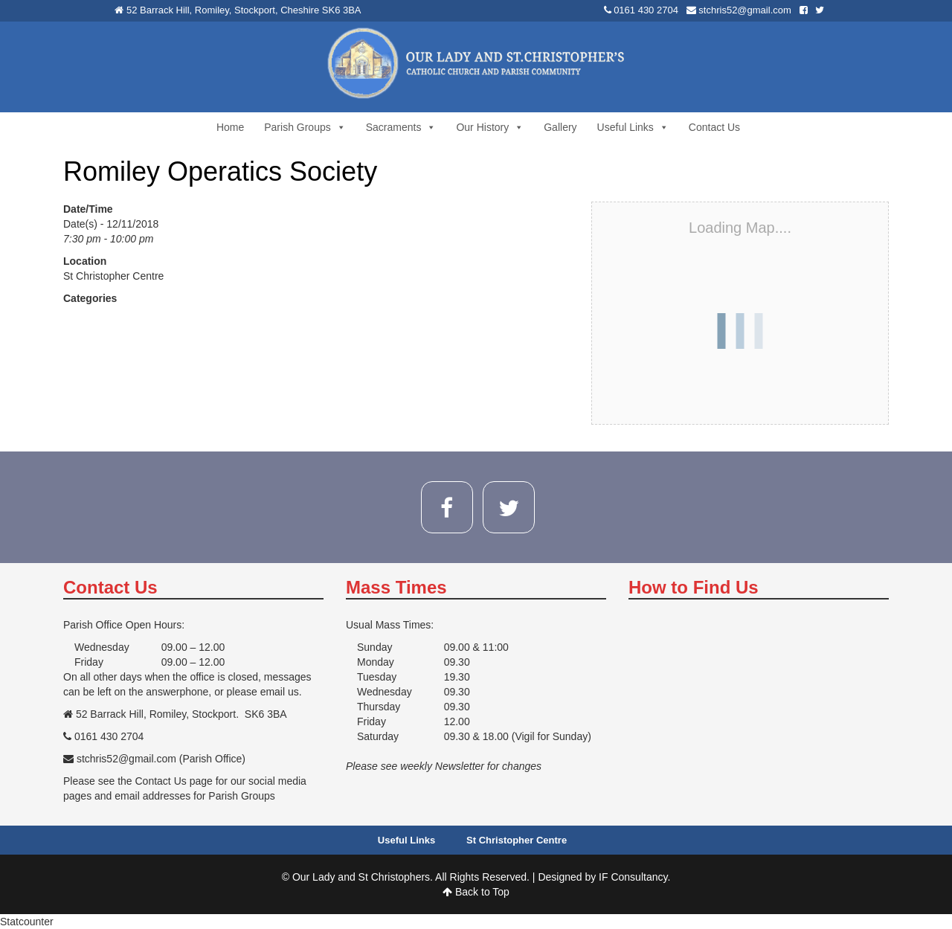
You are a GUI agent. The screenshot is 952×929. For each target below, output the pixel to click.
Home (230, 127)
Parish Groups (304, 127)
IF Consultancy (633, 877)
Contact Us (714, 127)
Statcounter (27, 922)
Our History (490, 127)
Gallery (560, 127)
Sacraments (401, 127)
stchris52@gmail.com (744, 10)
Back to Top (476, 892)
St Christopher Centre (113, 276)
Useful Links (633, 127)
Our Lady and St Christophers (361, 877)
